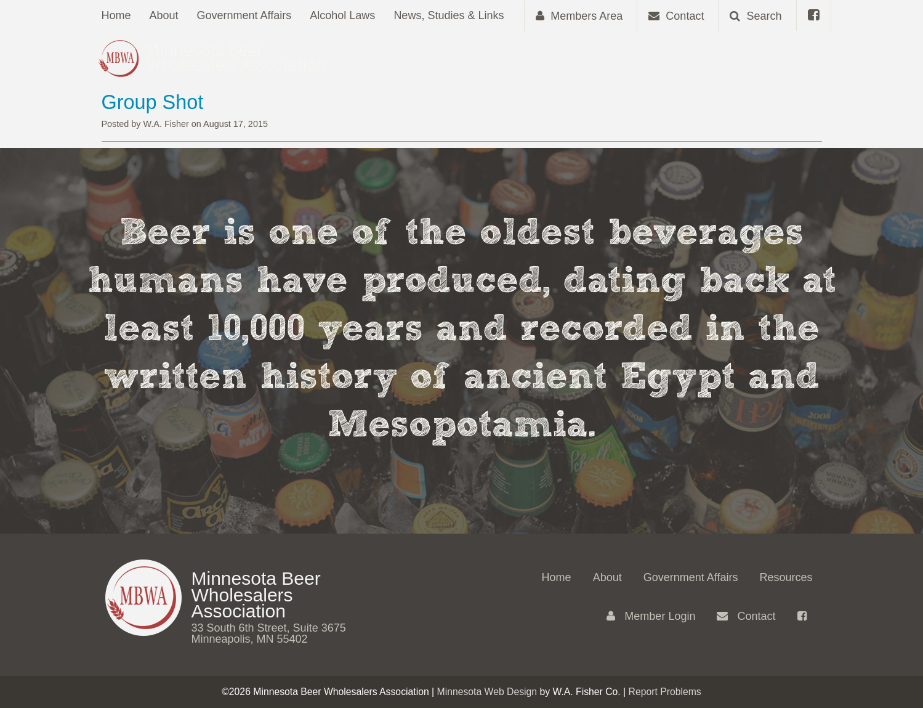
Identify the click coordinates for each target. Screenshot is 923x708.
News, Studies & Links (448, 15)
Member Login (651, 616)
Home (116, 15)
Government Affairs (244, 15)
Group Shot (153, 102)
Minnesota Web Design (487, 691)
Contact (746, 616)
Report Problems (665, 691)
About (164, 15)
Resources (785, 577)
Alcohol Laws (342, 15)
